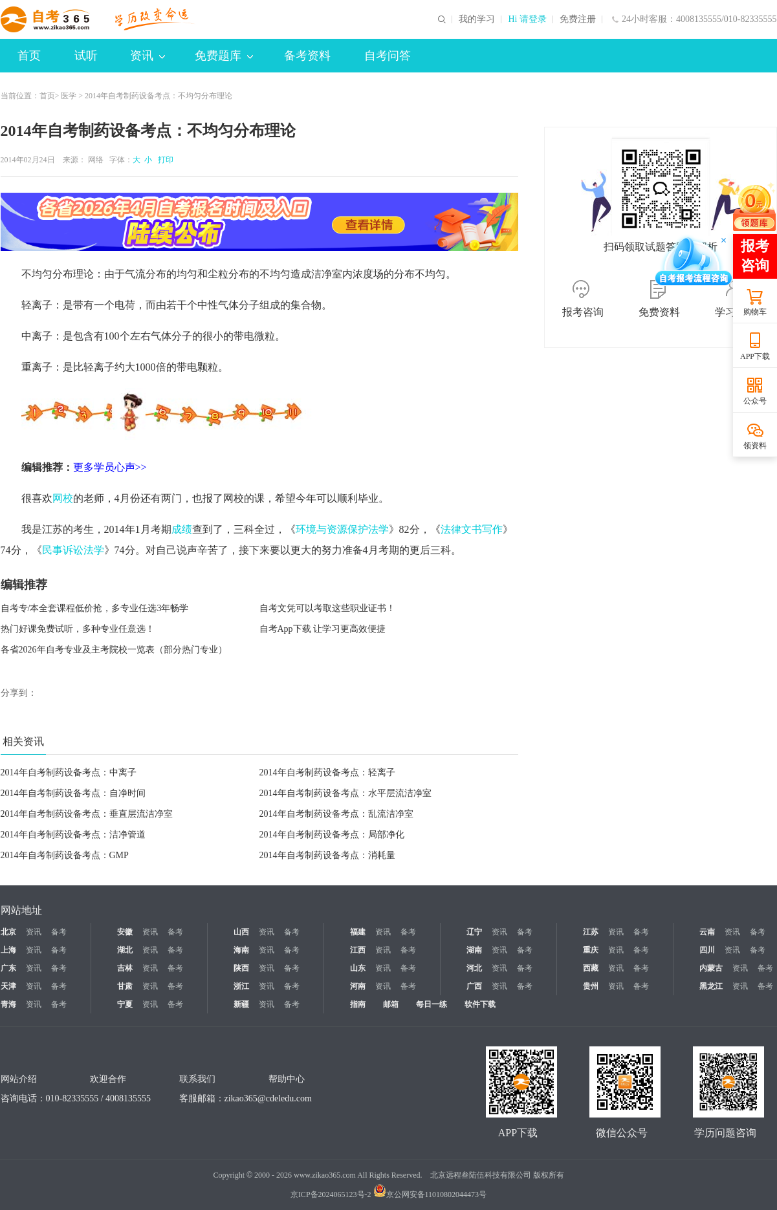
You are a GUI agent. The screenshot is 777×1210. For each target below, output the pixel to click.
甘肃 (125, 986)
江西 (358, 950)
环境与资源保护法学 (342, 529)
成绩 (181, 529)
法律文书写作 (472, 529)
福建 (358, 931)
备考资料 (307, 55)
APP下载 (755, 356)
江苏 (590, 931)
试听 (86, 55)
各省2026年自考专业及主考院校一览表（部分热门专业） (114, 649)
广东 (8, 968)
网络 (96, 159)
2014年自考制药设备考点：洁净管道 (73, 834)
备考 (59, 931)
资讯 (147, 55)
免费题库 (224, 55)
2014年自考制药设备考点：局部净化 (331, 834)
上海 (8, 950)
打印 (163, 159)
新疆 (241, 1004)
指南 (358, 1004)
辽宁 (474, 931)
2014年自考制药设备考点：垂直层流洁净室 (87, 814)
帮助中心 (286, 1079)
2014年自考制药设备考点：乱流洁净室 (336, 814)
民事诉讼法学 (73, 550)
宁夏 (125, 1004)
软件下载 (480, 1004)
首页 (29, 55)
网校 (62, 498)
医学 (68, 95)
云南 (707, 931)
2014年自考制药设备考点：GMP (65, 855)
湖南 (474, 950)
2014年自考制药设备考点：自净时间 (73, 793)
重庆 (590, 950)
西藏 (590, 968)
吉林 (125, 968)
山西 (241, 931)
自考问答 (387, 55)
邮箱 (391, 1004)
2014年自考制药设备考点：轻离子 (327, 772)
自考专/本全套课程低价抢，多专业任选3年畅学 (95, 608)
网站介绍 (19, 1079)
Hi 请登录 (527, 19)
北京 (8, 931)
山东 (358, 968)
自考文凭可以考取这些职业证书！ (327, 608)
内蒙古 (711, 968)
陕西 (241, 968)
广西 (474, 986)
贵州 (590, 986)
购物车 (755, 311)
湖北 (125, 950)
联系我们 (197, 1079)
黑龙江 (711, 986)
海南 (241, 950)
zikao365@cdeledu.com (268, 1098)
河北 (474, 968)
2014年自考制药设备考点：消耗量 (327, 855)
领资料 (755, 445)
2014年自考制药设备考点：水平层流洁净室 (345, 793)
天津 (8, 986)
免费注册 (578, 19)
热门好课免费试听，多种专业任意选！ (78, 629)
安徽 (125, 931)
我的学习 (477, 19)
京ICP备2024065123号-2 (330, 1194)
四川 (707, 950)
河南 (358, 986)
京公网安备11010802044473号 (430, 1194)
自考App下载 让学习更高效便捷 (322, 629)
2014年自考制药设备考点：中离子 (69, 772)
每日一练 (431, 1004)
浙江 (241, 986)
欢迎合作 (108, 1079)
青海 (8, 1004)
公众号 (755, 400)
